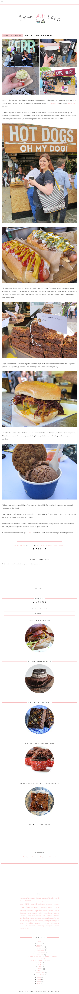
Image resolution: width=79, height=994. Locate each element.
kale (33, 916)
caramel (34, 904)
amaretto (45, 898)
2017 (39, 943)
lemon (38, 915)
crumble (30, 911)
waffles (26, 928)
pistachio (51, 920)
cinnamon (35, 907)
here (29, 533)
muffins (48, 918)
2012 (39, 983)
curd (45, 910)
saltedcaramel (55, 923)
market (51, 545)
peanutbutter (39, 921)
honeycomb (23, 916)
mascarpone (34, 918)
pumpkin (29, 923)
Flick (48, 103)
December (40, 947)
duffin (29, 913)
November (40, 949)
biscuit (57, 898)
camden (39, 545)
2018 (40, 941)
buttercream (55, 901)
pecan (46, 920)
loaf (44, 915)
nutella (53, 918)
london (49, 915)
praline (57, 921)
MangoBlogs (54, 992)
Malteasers (23, 898)
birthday (51, 898)
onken (22, 920)
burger (42, 901)
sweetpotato (49, 926)
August (40, 955)
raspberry (38, 923)
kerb (45, 545)
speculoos (32, 926)
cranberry (23, 911)
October (40, 951)
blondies (22, 901)
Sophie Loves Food (35, 992)
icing (29, 916)
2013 (39, 981)
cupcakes (38, 910)
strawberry (40, 926)
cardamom (41, 904)
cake (26, 904)
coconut (44, 908)
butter (47, 901)
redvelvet (46, 923)
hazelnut (56, 913)
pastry (27, 920)
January (40, 975)
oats (58, 918)
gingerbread (48, 913)
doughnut (23, 913)
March (40, 971)
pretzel (22, 923)
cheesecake (49, 904)
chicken (56, 904)
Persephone (54, 103)
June (40, 965)
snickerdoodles (24, 926)
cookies (56, 907)
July (40, 963)
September (40, 953)
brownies (29, 900)
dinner (57, 910)
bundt (36, 901)
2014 (39, 979)
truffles (57, 926)
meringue (41, 918)
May (40, 967)
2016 (39, 945)
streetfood (58, 545)
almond (38, 898)
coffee (50, 907)
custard (50, 910)
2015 (39, 977)
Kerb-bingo (72, 103)
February (40, 973)
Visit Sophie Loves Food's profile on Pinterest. (39, 857)
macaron (56, 916)
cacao (21, 904)
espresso (34, 913)
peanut (31, 921)
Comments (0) (20, 545)
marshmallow (24, 918)
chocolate (25, 907)
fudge (40, 913)
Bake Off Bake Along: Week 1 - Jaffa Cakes (41, 957)
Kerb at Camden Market (39, 35)
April (40, 969)
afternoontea (30, 898)
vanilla (22, 928)
